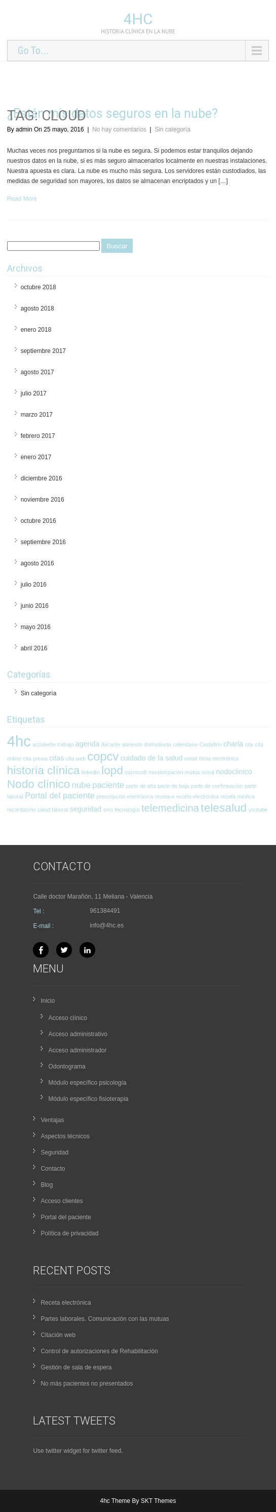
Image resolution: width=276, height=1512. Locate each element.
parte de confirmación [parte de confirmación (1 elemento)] (217, 786)
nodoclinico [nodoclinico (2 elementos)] (234, 772)
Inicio (48, 1000)
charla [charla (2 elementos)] (233, 744)
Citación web (58, 1335)
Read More (22, 198)
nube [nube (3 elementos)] (81, 785)
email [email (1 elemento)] (190, 758)
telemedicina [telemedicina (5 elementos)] (170, 808)
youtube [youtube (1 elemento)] (258, 810)
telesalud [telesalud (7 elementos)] (224, 807)
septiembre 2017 (43, 350)
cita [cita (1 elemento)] (249, 744)
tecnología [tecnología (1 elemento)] (127, 810)
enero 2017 (36, 457)
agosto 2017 (37, 372)
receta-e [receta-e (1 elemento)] (165, 796)
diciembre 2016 (41, 478)
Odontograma (66, 1066)
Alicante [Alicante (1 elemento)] (111, 744)
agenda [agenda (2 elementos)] (87, 744)
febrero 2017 (38, 435)
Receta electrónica (66, 1302)
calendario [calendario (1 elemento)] (185, 744)
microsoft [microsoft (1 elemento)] (135, 772)
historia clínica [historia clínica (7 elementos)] (43, 770)
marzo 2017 (37, 414)
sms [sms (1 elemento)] (108, 810)
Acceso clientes (62, 1201)
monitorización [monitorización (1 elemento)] (165, 772)
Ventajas (52, 1120)
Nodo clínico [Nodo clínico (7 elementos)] (38, 783)
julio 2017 (34, 393)
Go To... (33, 51)
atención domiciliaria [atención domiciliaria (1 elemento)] (146, 744)
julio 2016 (34, 584)
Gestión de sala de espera (76, 1367)
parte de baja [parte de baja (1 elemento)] (173, 786)
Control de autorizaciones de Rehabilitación (99, 1351)
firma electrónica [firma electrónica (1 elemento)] (219, 758)
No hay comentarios (119, 129)
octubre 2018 (38, 287)
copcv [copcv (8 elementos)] (103, 756)
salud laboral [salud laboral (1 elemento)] (52, 810)
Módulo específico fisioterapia (88, 1098)
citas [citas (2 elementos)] (56, 758)
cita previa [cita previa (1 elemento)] (35, 758)
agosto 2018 (37, 308)
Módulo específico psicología (87, 1082)
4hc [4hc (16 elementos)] (19, 741)
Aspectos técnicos (65, 1136)
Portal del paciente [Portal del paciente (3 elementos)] (60, 796)
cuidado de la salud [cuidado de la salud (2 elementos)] (152, 758)
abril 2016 (34, 648)
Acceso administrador (77, 1050)
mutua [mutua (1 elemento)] (192, 772)
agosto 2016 (37, 563)
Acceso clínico (67, 1017)
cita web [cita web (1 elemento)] (76, 758)
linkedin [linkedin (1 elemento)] (91, 772)
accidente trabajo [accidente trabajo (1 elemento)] (52, 744)
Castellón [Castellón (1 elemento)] (210, 744)
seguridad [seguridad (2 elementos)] (86, 809)
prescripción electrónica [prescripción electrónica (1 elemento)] (124, 796)
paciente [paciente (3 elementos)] (108, 785)
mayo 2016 (36, 627)
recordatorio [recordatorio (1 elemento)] (21, 810)
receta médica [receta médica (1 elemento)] (238, 796)
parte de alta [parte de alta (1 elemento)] (141, 786)
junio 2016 (35, 605)
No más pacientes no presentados (87, 1383)
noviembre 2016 (42, 499)
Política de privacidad (69, 1233)
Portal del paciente (66, 1217)
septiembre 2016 (43, 542)
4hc (138, 19)
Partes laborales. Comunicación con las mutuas (105, 1318)
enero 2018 (36, 329)
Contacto (53, 1168)
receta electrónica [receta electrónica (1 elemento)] (197, 796)
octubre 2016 (38, 520)
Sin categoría (172, 129)
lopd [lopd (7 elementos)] (112, 770)
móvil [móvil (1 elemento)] (208, 772)
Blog (47, 1184)
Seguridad (54, 1152)
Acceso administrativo (77, 1034)
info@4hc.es (107, 925)
